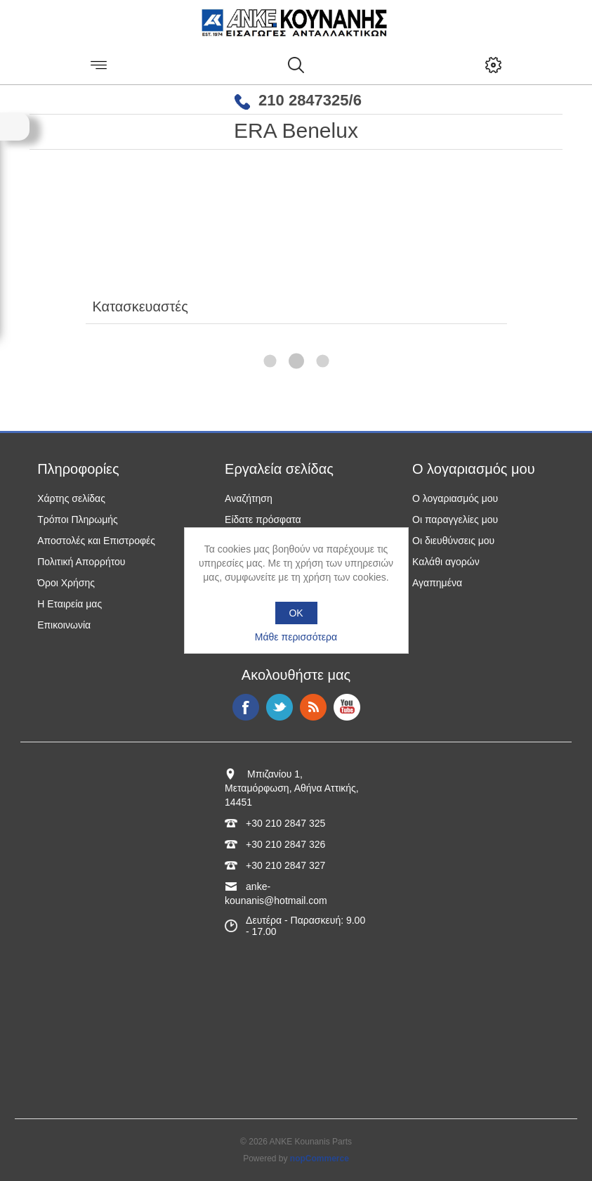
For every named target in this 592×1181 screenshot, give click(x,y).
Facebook (245, 707)
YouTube (347, 707)
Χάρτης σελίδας (71, 498)
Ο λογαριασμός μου (455, 498)
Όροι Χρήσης (66, 582)
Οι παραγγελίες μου (455, 519)
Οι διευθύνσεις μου (453, 540)
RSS (313, 707)
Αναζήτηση (248, 498)
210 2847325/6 (310, 100)
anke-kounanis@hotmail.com (276, 893)
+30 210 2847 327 (285, 865)
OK (296, 613)
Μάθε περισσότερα (296, 637)
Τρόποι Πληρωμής (77, 519)
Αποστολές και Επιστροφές (96, 540)
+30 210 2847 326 (285, 844)
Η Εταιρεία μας (69, 603)
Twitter (279, 707)
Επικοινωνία (64, 625)
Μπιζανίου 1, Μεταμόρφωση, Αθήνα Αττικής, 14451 (292, 788)
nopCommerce (319, 1158)
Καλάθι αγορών (446, 561)
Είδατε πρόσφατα (263, 519)
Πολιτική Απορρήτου (81, 561)
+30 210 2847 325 (285, 823)
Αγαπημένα (437, 582)
